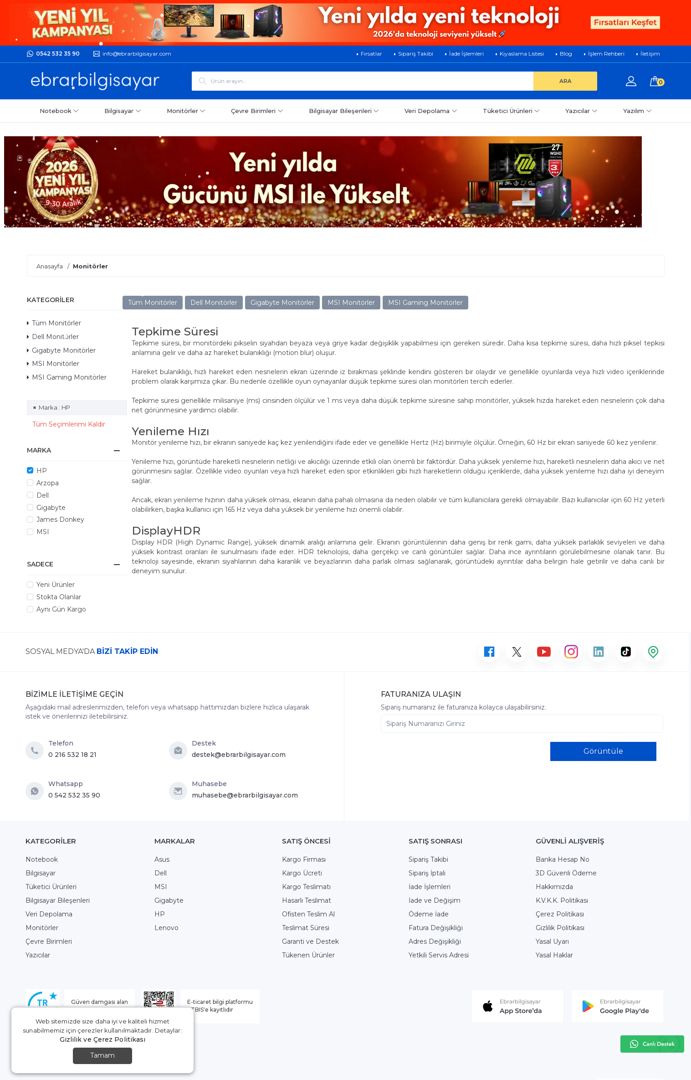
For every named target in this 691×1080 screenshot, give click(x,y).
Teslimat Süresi (305, 928)
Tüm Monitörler (54, 323)
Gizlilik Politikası (560, 928)
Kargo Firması (304, 859)
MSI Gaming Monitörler (67, 377)
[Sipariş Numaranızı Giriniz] (522, 724)
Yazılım (637, 110)
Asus (161, 859)
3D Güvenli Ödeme (566, 873)
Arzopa (47, 483)
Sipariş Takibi (428, 859)
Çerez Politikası (560, 914)
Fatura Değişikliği (436, 928)
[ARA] (565, 81)
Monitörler (186, 110)
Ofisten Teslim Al (308, 914)
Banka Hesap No (562, 859)
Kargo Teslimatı (306, 887)
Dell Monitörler (53, 337)
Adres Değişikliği (435, 941)
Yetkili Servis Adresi (439, 955)
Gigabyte (51, 508)
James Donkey (60, 519)
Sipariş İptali (427, 873)
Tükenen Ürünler (308, 955)
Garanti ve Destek (310, 941)
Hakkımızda (554, 887)
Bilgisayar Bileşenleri (344, 110)
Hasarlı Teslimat (306, 900)
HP (41, 471)
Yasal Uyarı (552, 941)
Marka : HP (54, 407)
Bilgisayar (122, 110)
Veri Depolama (430, 110)
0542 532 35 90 (58, 53)
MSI (42, 532)
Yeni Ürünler (55, 585)
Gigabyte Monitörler (61, 350)
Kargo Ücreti (302, 873)
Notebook (59, 110)
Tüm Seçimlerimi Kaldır (68, 424)
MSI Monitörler (53, 364)
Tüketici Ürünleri (511, 110)
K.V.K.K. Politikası (562, 900)
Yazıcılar (581, 110)
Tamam (102, 1055)
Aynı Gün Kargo (61, 609)
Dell (42, 495)
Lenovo (166, 928)
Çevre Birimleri (257, 110)
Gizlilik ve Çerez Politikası (103, 1039)
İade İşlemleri (429, 887)
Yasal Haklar (554, 955)
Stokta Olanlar (58, 597)
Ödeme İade (429, 914)
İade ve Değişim (435, 900)
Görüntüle (603, 751)
